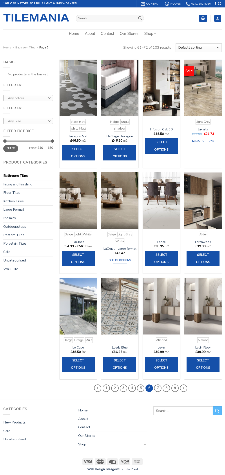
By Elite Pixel (128, 469)
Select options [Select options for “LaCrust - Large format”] (120, 260)
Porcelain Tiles (15, 243)
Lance (161, 242)
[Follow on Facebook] (215, 3)
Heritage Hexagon (120, 136)
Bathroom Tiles (25, 48)
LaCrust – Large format (119, 249)
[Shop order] (199, 47)
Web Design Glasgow (103, 469)
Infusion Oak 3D (161, 129)
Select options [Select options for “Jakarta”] (203, 141)
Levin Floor (203, 347)
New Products (14, 422)
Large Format (13, 209)
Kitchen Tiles (13, 201)
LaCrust (78, 242)
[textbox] (27, 98)
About (90, 33)
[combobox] (28, 98)
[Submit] (140, 18)
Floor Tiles (11, 192)
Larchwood (203, 242)
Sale (6, 251)
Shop (150, 33)
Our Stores (129, 33)
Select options (78, 153)
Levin (161, 347)
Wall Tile (10, 269)
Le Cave (78, 347)
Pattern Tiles (13, 235)
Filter (11, 148)
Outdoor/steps (14, 226)
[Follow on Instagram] (219, 3)
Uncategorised (14, 260)
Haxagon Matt (78, 136)
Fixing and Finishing (17, 184)
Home (74, 33)
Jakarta (203, 129)
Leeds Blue (120, 347)
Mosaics (9, 218)
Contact (107, 33)
